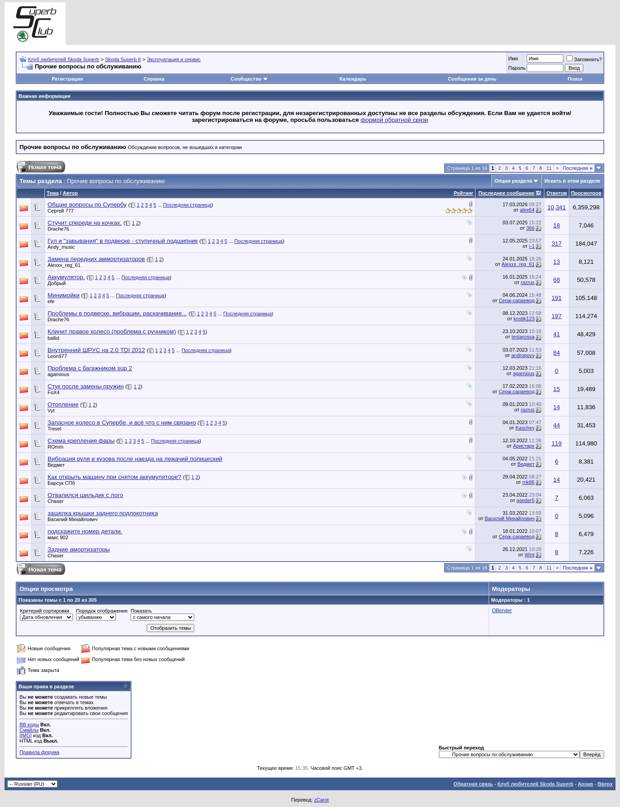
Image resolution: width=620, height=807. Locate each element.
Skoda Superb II (123, 59)
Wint (529, 554)
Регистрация (67, 79)
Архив (585, 784)
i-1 (531, 246)
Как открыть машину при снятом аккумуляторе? (114, 477)
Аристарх (524, 446)
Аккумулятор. (66, 277)
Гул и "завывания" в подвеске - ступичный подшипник (123, 240)
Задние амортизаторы (79, 549)
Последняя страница (187, 205)
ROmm (55, 446)
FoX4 (53, 392)
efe (51, 301)
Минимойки (64, 295)
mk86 (528, 482)
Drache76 (58, 229)
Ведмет (56, 465)
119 (557, 443)
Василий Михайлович (72, 519)
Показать (141, 611)
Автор (69, 193)
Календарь (353, 79)
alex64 (527, 210)
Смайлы (28, 730)
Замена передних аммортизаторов (96, 259)
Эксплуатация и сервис (174, 59)
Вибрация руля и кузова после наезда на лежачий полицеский (135, 458)
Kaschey (524, 427)
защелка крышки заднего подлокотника (103, 513)
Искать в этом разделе (572, 181)
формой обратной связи (394, 119)
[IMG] (25, 735)
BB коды (29, 724)
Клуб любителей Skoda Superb (63, 59)
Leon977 (57, 356)
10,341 (557, 207)
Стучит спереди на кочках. (85, 222)
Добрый (57, 283)
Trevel (54, 428)
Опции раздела (513, 181)
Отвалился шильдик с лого (85, 495)
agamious (58, 374)
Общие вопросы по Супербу (87, 204)
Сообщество (249, 79)
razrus (528, 282)
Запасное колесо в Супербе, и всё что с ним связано (122, 422)
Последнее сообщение (506, 193)
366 (530, 228)
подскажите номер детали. (85, 531)
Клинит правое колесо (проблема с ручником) (112, 331)
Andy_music (61, 247)
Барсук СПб (61, 483)
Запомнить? (584, 59)
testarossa (523, 336)
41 (556, 334)
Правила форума (39, 752)
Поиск (574, 79)
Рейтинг (463, 193)
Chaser (55, 501)
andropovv (522, 355)
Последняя (577, 168)
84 (556, 352)
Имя (513, 58)
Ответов (556, 193)
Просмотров (586, 193)
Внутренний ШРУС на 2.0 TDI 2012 (96, 350)
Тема (52, 193)
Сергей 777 (61, 210)
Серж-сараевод (516, 300)
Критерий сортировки (44, 611)
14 (556, 407)
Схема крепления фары (81, 440)
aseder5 (526, 500)
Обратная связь (473, 784)
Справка (154, 79)
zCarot (321, 799)
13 (556, 261)
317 (557, 243)
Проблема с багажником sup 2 (90, 368)
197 (557, 316)
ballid (53, 338)
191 (557, 298)
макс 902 (58, 537)
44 (556, 425)
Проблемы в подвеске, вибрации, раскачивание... (117, 313)
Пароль (516, 68)
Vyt (51, 410)
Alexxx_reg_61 (64, 265)
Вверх (605, 784)
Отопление (63, 404)
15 (556, 389)
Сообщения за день (472, 79)
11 (549, 168)
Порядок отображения (101, 611)
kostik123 (524, 318)
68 (556, 279)
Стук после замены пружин (86, 386)
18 (556, 225)
